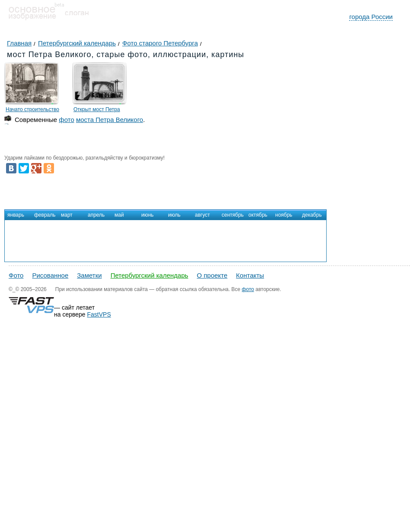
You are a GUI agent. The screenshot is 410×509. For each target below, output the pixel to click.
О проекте (212, 275)
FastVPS (99, 314)
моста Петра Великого (109, 119)
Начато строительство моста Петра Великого (32, 110)
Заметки (89, 275)
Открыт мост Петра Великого (96, 110)
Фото (16, 275)
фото (66, 119)
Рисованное (50, 275)
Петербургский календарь (149, 275)
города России (371, 16)
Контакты (250, 275)
